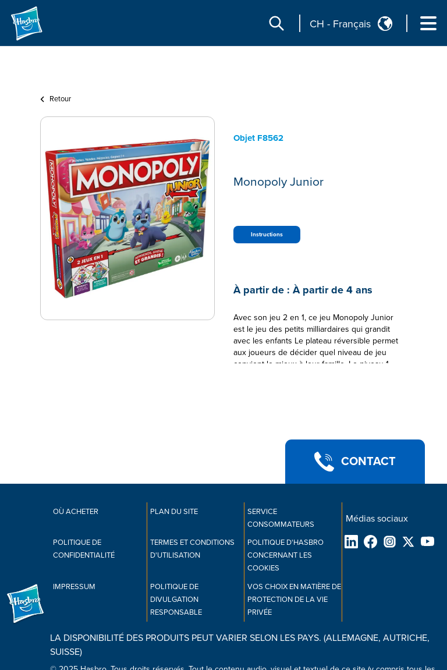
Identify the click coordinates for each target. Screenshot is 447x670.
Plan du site (174, 511)
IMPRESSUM (74, 586)
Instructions (267, 234)
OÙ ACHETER (75, 511)
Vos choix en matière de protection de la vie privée (294, 599)
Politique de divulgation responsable (176, 599)
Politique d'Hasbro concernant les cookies (285, 555)
